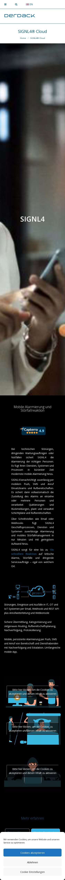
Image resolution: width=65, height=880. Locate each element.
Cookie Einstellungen (32, 872)
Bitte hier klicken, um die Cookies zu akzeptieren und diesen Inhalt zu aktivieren (32, 691)
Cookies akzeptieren (32, 852)
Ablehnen (32, 862)
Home (23, 38)
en (29, 4)
